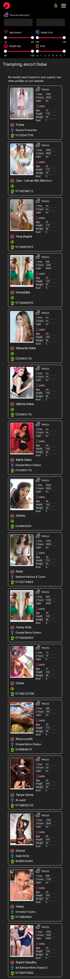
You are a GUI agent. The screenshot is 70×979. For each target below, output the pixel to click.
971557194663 (24, 582)
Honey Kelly (21, 627)
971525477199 (24, 135)
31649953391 (23, 526)
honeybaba (20, 292)
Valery (17, 907)
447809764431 (24, 861)
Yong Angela (21, 237)
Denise (17, 851)
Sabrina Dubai (22, 404)
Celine (17, 683)
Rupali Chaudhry (23, 962)
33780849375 (23, 749)
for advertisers (56, 5)
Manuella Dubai (23, 348)
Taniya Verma (21, 795)
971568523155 (24, 805)
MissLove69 (21, 739)
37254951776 (23, 358)
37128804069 (23, 917)
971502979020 (24, 973)
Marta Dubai (21, 460)
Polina (17, 125)
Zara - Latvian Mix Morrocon (31, 181)
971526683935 (24, 302)
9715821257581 (25, 693)
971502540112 (24, 191)
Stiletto (17, 516)
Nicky (16, 572)
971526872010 (24, 247)
